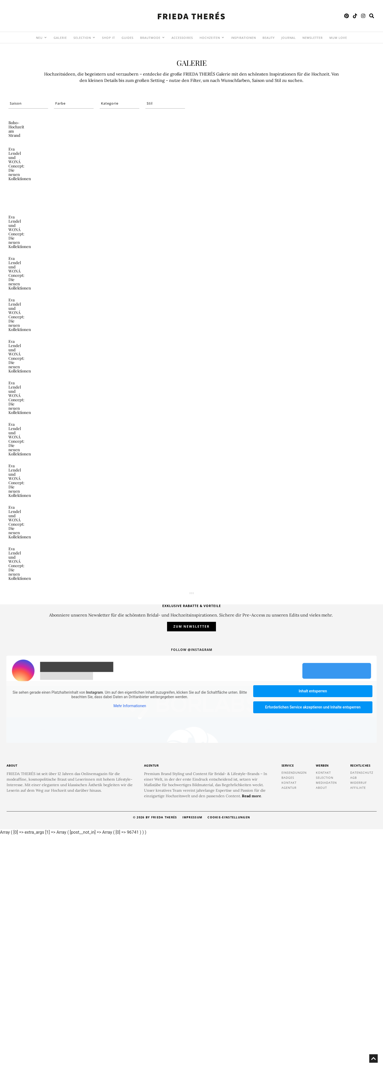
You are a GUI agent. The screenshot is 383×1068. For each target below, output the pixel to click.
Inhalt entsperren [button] (313, 923)
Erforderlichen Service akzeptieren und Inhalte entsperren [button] (313, 940)
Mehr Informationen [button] (129, 938)
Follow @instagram (191, 882)
